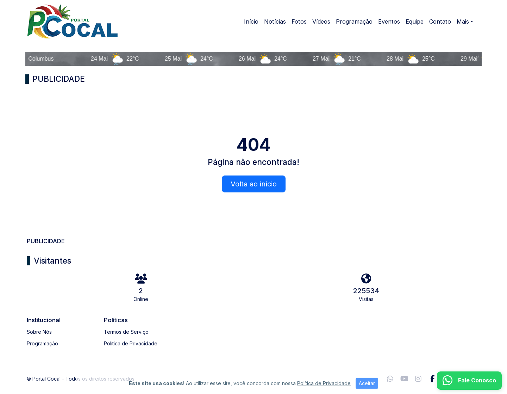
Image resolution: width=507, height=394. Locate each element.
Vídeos (321, 21)
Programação (354, 21)
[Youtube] (404, 379)
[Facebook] (432, 379)
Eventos (389, 21)
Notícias (275, 21)
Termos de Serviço (126, 332)
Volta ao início (254, 184)
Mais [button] (463, 21)
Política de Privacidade (130, 343)
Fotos (299, 21)
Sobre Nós (39, 332)
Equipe (415, 21)
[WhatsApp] (390, 379)
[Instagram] (418, 379)
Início (251, 21)
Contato (440, 21)
